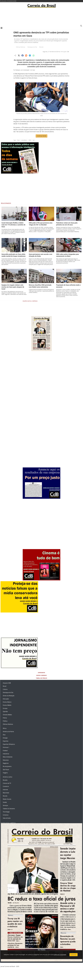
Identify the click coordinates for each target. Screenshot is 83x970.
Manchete (6, 793)
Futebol (5, 750)
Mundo (41, 47)
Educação (6, 699)
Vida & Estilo (7, 818)
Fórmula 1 (6, 747)
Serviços (5, 805)
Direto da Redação (8, 696)
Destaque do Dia (32, 47)
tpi (33, 140)
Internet (5, 789)
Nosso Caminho (41, 675)
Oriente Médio (7, 715)
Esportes (5, 741)
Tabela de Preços (41, 678)
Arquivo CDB (7, 683)
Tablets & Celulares (9, 809)
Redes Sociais (7, 799)
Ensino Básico (7, 702)
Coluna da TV (7, 783)
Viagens (5, 773)
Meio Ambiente (7, 757)
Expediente (41, 672)
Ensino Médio (7, 705)
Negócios (6, 763)
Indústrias (6, 754)
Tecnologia (6, 812)
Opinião (5, 711)
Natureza (6, 760)
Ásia (4, 735)
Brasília (5, 780)
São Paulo (6, 769)
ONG (30, 140)
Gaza (18, 140)
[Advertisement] (41, 17)
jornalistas (24, 140)
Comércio (6, 786)
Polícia (5, 718)
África (4, 728)
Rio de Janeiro (7, 766)
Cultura (5, 689)
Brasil (4, 686)
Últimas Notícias (20, 47)
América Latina (7, 777)
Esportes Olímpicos (9, 744)
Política (5, 721)
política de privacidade (60, 954)
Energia (5, 738)
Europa (5, 708)
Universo (5, 815)
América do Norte (8, 731)
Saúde (5, 802)
